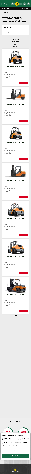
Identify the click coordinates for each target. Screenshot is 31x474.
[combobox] (10, 33)
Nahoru (15, 315)
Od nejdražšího (15, 41)
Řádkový (15, 46)
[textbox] (10, 33)
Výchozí (15, 37)
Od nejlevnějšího (15, 39)
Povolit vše (15, 456)
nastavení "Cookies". (10, 447)
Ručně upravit (15, 451)
